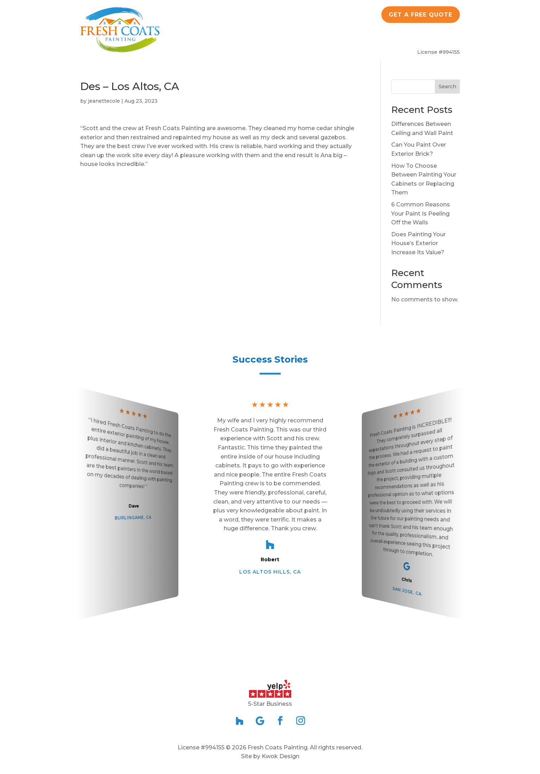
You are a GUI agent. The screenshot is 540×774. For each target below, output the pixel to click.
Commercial (309, 38)
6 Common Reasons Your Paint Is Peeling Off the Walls (420, 213)
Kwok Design (280, 756)
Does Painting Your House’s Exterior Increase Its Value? (418, 243)
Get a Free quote (420, 14)
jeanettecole (104, 101)
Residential (250, 38)
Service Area (389, 38)
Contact (437, 38)
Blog (349, 38)
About (202, 38)
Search (447, 86)
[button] (270, 645)
